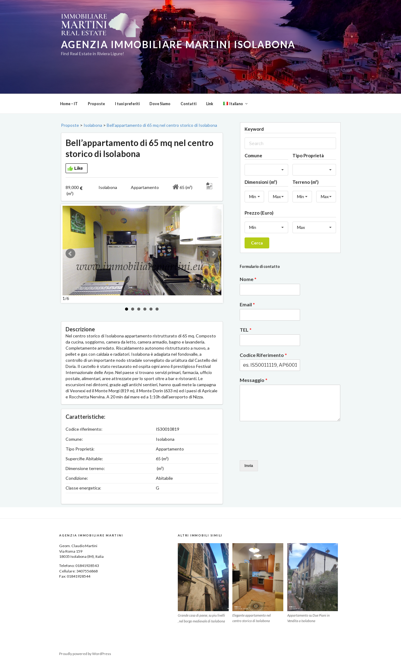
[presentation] (286, 450)
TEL (246, 330)
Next (213, 253)
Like (75, 168)
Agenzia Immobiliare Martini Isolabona (178, 44)
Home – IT (69, 104)
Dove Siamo (159, 104)
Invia (249, 466)
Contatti (188, 104)
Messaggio (253, 380)
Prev (70, 253)
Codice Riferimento (263, 355)
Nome (248, 279)
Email (247, 304)
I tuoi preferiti (127, 104)
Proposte (96, 104)
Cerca (257, 242)
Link (209, 104)
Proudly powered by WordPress (85, 653)
